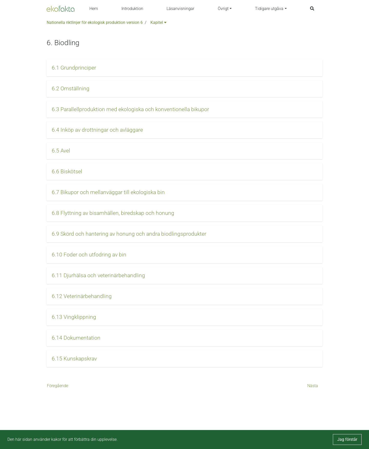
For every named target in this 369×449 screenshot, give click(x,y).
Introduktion (132, 8)
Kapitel (158, 22)
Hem (93, 8)
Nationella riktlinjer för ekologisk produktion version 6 (95, 22)
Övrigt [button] (223, 8)
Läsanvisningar (180, 8)
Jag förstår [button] (347, 439)
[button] (184, 68)
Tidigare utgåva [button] (269, 8)
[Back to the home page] (60, 8)
